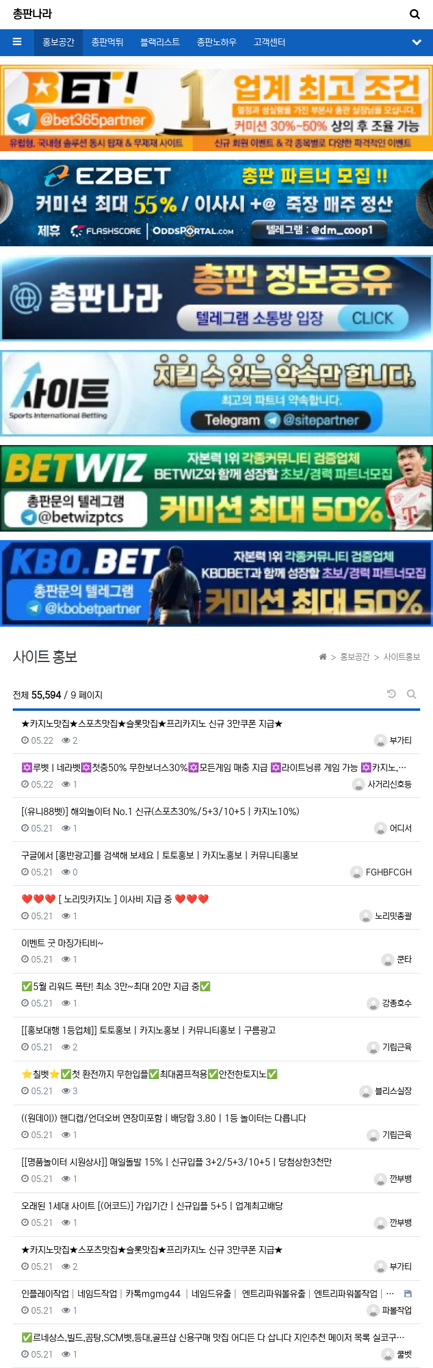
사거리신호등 (382, 784)
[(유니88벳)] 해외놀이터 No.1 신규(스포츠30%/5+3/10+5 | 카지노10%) (160, 812)
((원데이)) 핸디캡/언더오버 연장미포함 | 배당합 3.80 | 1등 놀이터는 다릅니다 (163, 1118)
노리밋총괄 (385, 916)
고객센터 (269, 42)
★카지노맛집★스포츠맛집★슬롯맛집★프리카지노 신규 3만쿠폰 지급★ (152, 724)
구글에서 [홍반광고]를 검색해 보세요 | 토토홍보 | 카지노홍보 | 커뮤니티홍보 (159, 855)
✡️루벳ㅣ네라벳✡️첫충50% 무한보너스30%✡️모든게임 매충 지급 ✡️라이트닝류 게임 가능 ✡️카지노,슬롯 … (216, 768)
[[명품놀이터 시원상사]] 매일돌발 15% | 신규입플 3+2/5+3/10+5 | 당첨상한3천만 (176, 1162)
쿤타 (396, 959)
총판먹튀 (107, 42)
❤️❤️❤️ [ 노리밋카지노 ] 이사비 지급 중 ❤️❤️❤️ (115, 899)
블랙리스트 (160, 42)
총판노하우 (217, 42)
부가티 (393, 741)
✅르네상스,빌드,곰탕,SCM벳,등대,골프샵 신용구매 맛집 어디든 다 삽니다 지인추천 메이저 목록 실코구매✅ (216, 1338)
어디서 (393, 828)
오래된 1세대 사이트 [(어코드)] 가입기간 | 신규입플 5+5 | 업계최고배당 (152, 1206)
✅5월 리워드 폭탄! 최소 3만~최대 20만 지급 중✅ (116, 986)
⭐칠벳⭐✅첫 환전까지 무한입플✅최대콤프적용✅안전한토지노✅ (149, 1074)
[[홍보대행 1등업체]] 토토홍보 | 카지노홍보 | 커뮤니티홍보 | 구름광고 (148, 1030)
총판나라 (32, 15)
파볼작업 (389, 1311)
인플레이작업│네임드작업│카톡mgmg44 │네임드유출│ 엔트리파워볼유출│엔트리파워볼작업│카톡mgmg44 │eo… (211, 1294)
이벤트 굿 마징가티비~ (62, 943)
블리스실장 (385, 1091)
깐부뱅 (393, 1179)
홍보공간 (58, 42)
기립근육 (389, 1047)
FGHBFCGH (381, 872)
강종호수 (389, 1003)
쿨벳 (396, 1354)
